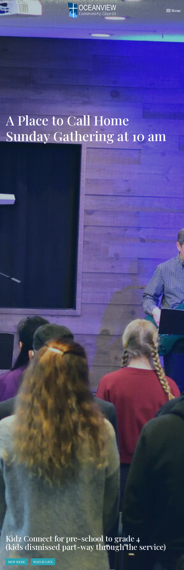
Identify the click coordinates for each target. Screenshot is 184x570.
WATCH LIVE (43, 562)
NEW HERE (16, 562)
